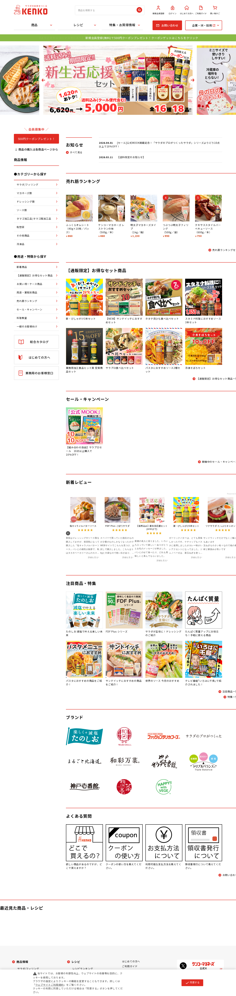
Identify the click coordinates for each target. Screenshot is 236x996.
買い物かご (215, 10)
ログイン (173, 10)
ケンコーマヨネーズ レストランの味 (111, 226)
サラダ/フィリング (28, 968)
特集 (91, 583)
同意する (192, 983)
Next (192, 80)
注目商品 (74, 583)
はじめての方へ (187, 10)
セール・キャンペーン (87, 399)
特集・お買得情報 (122, 25)
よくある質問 (79, 816)
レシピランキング (82, 968)
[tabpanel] (118, 80)
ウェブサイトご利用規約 (49, 984)
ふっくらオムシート (77, 225)
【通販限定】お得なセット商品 (96, 270)
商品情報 (22, 962)
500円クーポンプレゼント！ (36, 139)
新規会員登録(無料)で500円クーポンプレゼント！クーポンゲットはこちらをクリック (141, 38)
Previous (43, 80)
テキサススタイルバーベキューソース (208, 226)
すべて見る (76, 152)
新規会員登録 (158, 10)
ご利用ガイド (201, 10)
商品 (34, 25)
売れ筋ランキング (83, 181)
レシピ (78, 25)
